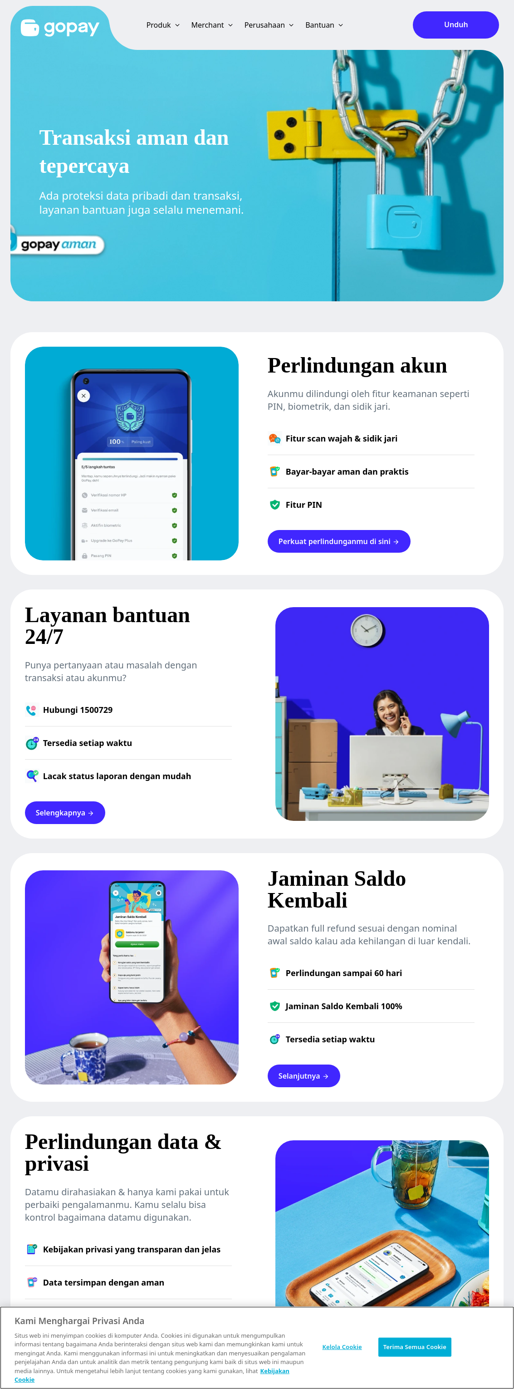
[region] (257, 1347)
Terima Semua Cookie (414, 1347)
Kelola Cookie (342, 1347)
